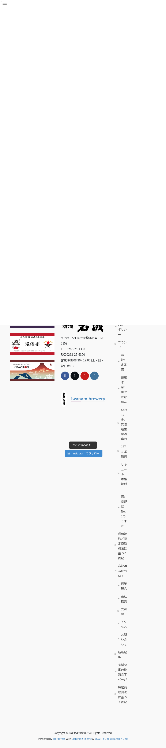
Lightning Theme (82, 738)
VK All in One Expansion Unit (111, 738)
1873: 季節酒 (124, 451)
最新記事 (122, 654)
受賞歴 (124, 611)
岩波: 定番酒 (124, 362)
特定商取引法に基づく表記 (122, 694)
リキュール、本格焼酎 (124, 474)
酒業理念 (124, 586)
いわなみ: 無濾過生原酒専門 (124, 424)
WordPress (59, 738)
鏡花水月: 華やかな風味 (124, 389)
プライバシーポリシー (122, 326)
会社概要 (124, 598)
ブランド (122, 344)
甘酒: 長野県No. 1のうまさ (124, 509)
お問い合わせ (124, 639)
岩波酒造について (122, 571)
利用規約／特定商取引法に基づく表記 (122, 546)
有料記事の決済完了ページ (122, 672)
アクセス (124, 624)
